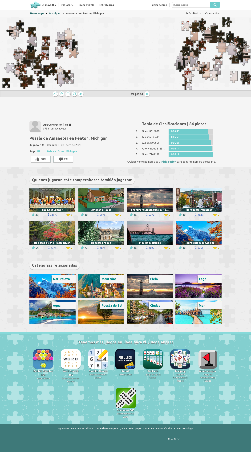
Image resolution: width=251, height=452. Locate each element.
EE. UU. (41, 151)
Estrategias (106, 5)
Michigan (54, 13)
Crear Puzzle (86, 5)
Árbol (61, 151)
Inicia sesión (168, 161)
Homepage (37, 13)
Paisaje (51, 151)
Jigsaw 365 (49, 5)
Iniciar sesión (159, 5)
